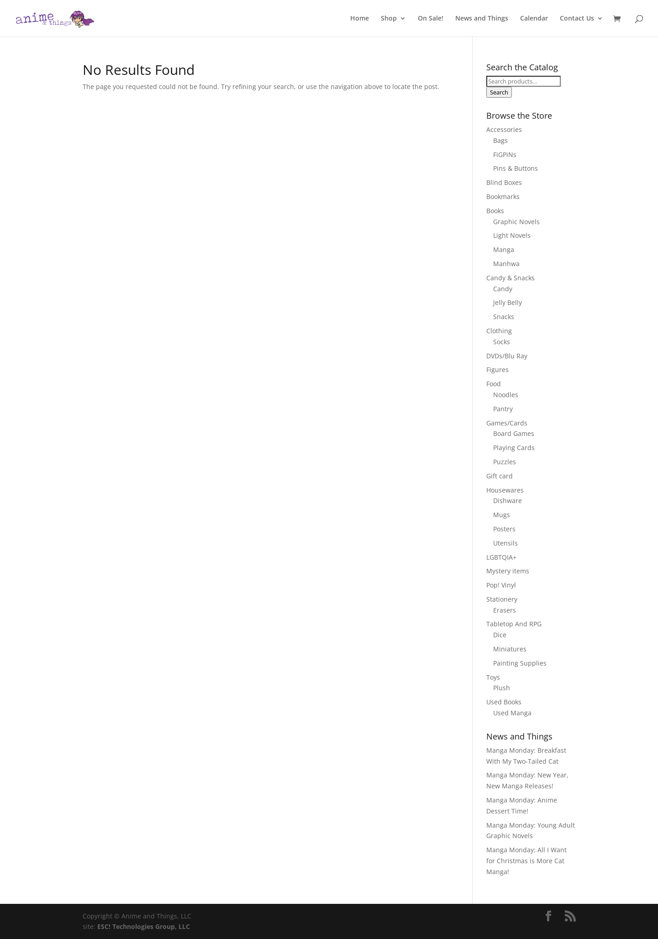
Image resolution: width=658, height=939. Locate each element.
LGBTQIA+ (501, 557)
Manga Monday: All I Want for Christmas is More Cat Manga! (526, 860)
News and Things (481, 18)
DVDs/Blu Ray (506, 355)
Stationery (501, 599)
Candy (502, 288)
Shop (389, 18)
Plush (501, 687)
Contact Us (577, 18)
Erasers (504, 610)
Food (493, 383)
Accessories (504, 129)
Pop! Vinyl (501, 585)
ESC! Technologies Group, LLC (143, 926)
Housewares (505, 490)
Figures (497, 369)
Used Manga (512, 712)
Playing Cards (514, 447)
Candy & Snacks (510, 277)
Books (495, 210)
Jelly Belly (507, 302)
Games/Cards (506, 423)
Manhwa (506, 263)
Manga (503, 249)
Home (359, 18)
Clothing (499, 330)
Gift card (499, 476)
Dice (499, 634)
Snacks (503, 316)
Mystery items (507, 571)
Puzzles (504, 461)
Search (499, 92)
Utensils (505, 543)
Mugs (501, 514)
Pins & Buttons (515, 168)
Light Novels (512, 235)
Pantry (503, 408)
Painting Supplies (520, 663)
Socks (501, 341)
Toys (493, 677)
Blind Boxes (504, 182)
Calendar (534, 18)
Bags (500, 140)
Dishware (507, 500)
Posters (504, 529)
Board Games (513, 433)
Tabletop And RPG (514, 623)
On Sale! (430, 18)
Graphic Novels (516, 221)
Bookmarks (503, 196)
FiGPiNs (504, 154)
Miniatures (509, 649)
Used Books (503, 702)
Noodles (505, 394)
